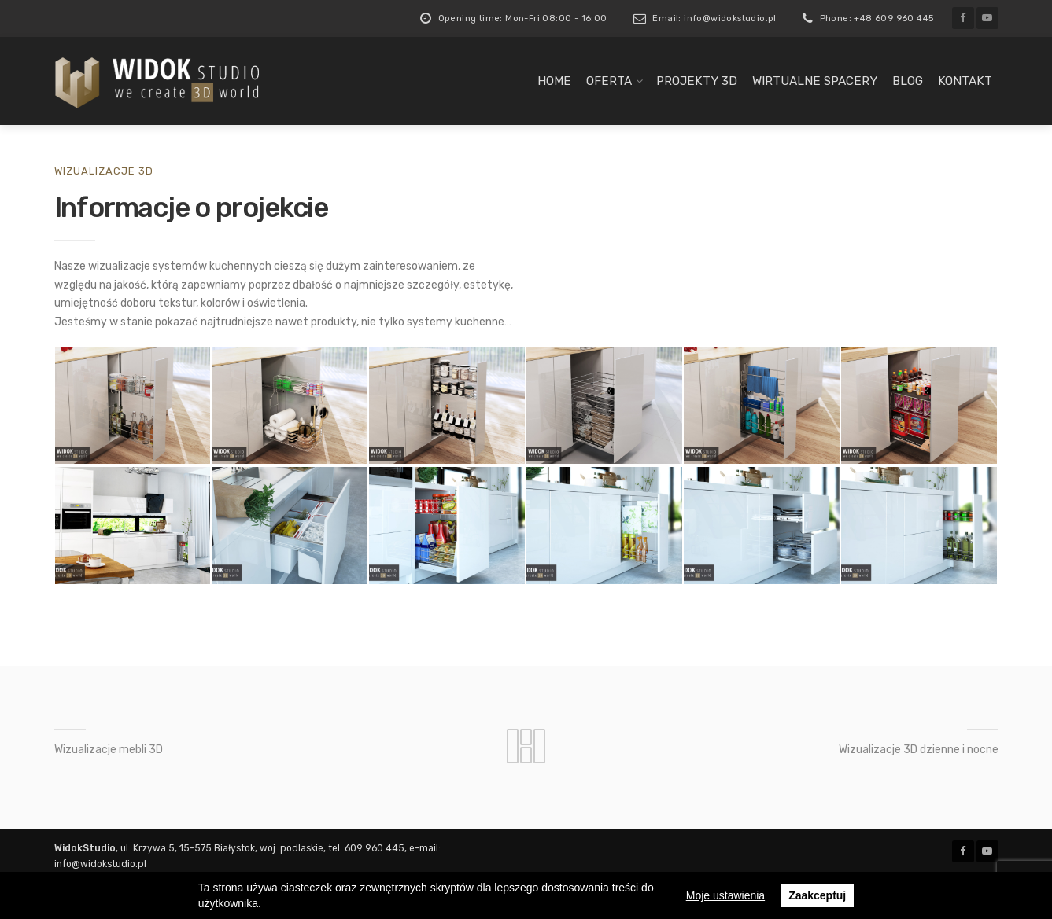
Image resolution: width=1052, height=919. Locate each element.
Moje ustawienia (725, 895)
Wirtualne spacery (814, 81)
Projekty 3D (696, 81)
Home (554, 81)
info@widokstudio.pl (100, 863)
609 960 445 (374, 848)
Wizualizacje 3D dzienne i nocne (918, 749)
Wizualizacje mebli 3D (108, 749)
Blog (907, 81)
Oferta (609, 81)
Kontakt (965, 81)
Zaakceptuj (817, 895)
